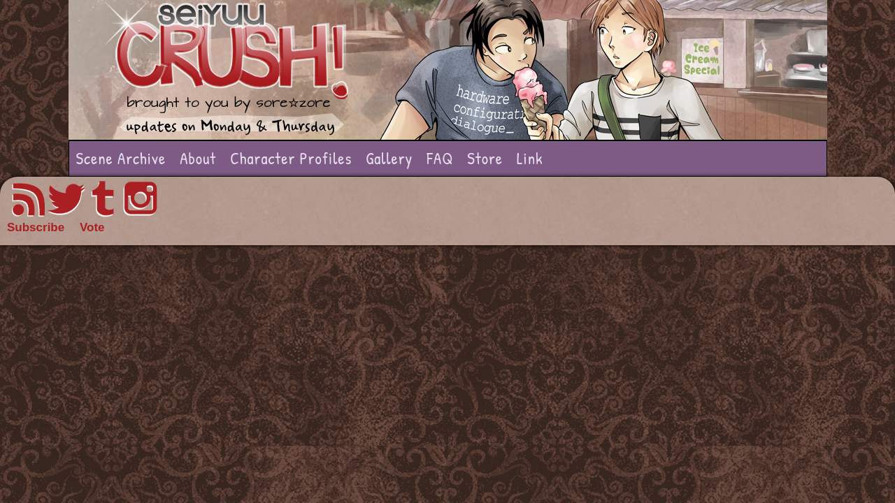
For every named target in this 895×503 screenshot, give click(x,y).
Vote (92, 227)
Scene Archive (121, 158)
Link (530, 158)
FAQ (440, 158)
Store (485, 158)
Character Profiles (291, 158)
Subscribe (35, 227)
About (198, 158)
